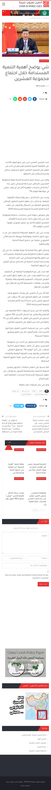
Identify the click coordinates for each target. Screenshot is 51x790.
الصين (41, 391)
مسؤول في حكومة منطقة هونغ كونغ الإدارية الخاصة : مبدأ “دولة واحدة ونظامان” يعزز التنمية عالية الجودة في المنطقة (12, 426)
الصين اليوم (42, 739)
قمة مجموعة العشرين (41, 394)
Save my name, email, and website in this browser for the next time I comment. (26, 576)
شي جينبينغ (16, 391)
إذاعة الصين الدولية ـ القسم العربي (33, 735)
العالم (34, 391)
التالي (35, 510)
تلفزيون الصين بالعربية (37, 743)
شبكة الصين (41, 747)
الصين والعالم (44, 60)
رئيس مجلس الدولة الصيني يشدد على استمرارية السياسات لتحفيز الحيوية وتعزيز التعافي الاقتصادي (40, 426)
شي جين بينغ (25, 391)
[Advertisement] (25, 129)
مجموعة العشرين (26, 394)
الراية (22, 786)
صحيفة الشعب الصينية (37, 751)
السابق (42, 510)
